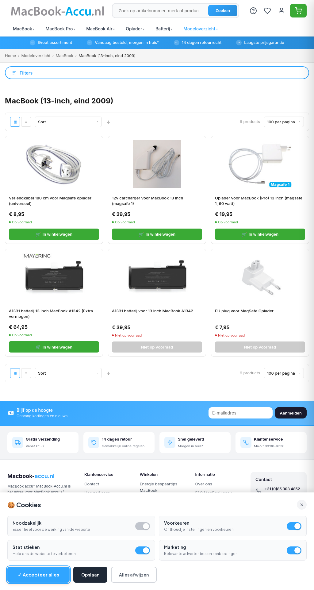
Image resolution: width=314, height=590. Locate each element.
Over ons (203, 483)
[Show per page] (284, 122)
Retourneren (206, 501)
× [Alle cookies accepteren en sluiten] (302, 519)
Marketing (175, 562)
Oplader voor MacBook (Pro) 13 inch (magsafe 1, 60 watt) (258, 200)
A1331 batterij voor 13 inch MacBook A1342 (152, 310)
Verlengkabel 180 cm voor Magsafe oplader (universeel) (50, 200)
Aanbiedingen (153, 499)
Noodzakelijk (27, 538)
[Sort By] (68, 122)
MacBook (64, 55)
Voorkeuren (176, 538)
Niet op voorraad (157, 347)
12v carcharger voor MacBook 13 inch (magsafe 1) (147, 200)
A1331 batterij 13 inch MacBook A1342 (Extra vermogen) (51, 313)
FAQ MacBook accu (213, 492)
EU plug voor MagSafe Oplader (244, 310)
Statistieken (26, 562)
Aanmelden (291, 413)
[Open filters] (157, 72)
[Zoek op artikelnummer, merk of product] (175, 10)
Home (10, 55)
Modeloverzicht (35, 55)
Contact (91, 483)
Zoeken (223, 10)
